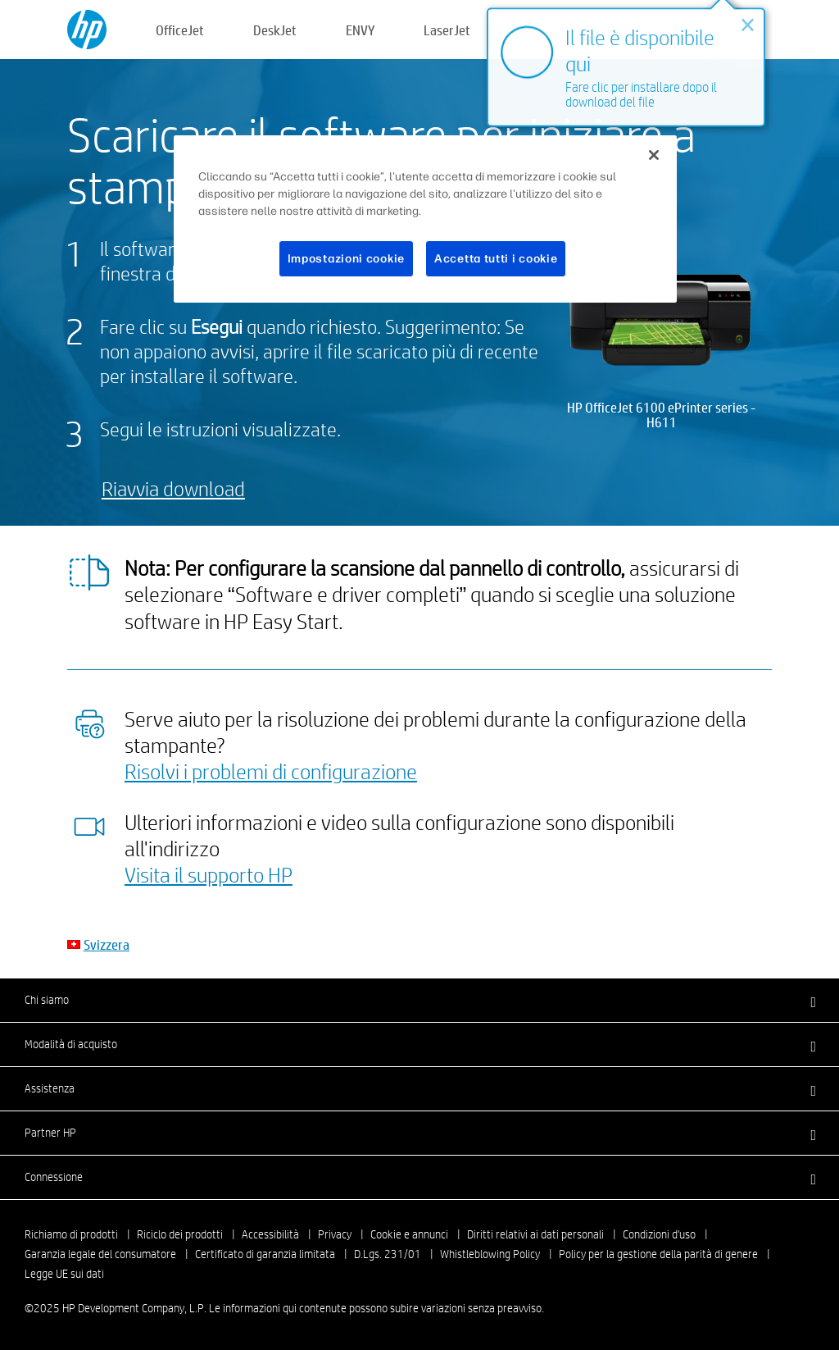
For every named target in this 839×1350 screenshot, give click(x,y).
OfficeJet (180, 30)
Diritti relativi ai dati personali (535, 1234)
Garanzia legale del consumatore (100, 1254)
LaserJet (447, 30)
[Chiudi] (654, 155)
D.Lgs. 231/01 (387, 1254)
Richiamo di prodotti (71, 1234)
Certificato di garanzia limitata (265, 1254)
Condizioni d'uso (659, 1234)
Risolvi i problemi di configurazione (271, 771)
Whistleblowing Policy (490, 1254)
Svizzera (106, 944)
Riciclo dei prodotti (180, 1234)
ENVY (360, 30)
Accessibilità (270, 1234)
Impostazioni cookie (346, 259)
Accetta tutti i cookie (495, 259)
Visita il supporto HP (209, 874)
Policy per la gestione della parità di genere (658, 1254)
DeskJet (275, 30)
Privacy (334, 1234)
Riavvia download (173, 488)
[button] (419, 1000)
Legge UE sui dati (64, 1273)
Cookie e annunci (409, 1234)
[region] (425, 219)
